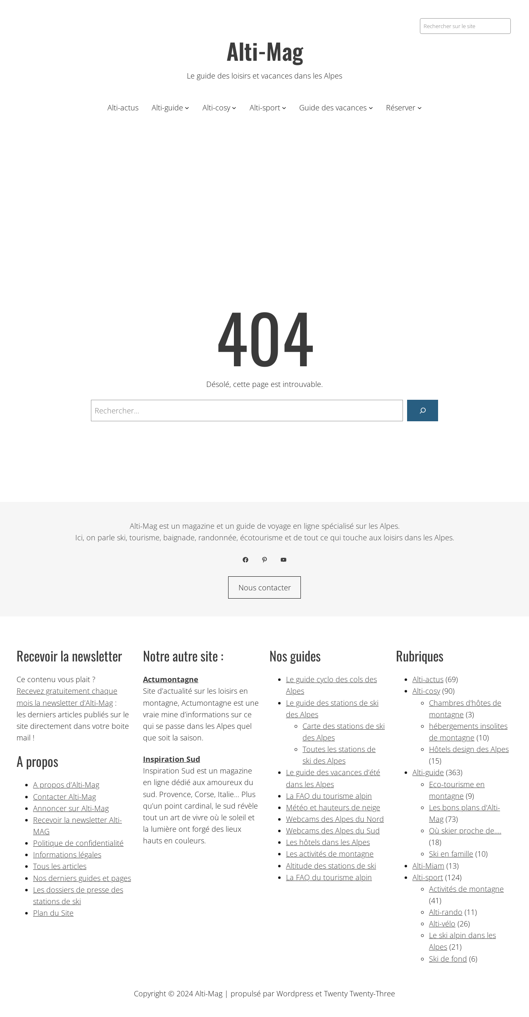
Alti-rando (445, 912)
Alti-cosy (426, 691)
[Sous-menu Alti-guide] (187, 107)
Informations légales (67, 854)
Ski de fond (448, 959)
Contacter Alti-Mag (64, 797)
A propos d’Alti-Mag (66, 785)
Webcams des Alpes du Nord (335, 819)
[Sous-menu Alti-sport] (284, 107)
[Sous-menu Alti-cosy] (234, 107)
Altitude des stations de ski (331, 866)
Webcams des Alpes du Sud (333, 831)
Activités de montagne (466, 889)
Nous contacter (264, 587)
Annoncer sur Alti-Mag (71, 808)
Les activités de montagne (330, 854)
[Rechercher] (422, 410)
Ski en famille (451, 854)
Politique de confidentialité (78, 843)
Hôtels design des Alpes (469, 749)
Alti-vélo (442, 924)
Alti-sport (427, 877)
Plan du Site (53, 913)
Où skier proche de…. (465, 831)
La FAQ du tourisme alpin (329, 796)
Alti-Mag (264, 50)
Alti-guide (428, 772)
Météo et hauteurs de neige (333, 807)
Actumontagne (170, 679)
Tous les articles (59, 866)
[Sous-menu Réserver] (419, 107)
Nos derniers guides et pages (82, 878)
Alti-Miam (428, 866)
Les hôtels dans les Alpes (328, 842)
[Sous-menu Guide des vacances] (371, 107)
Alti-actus (427, 679)
